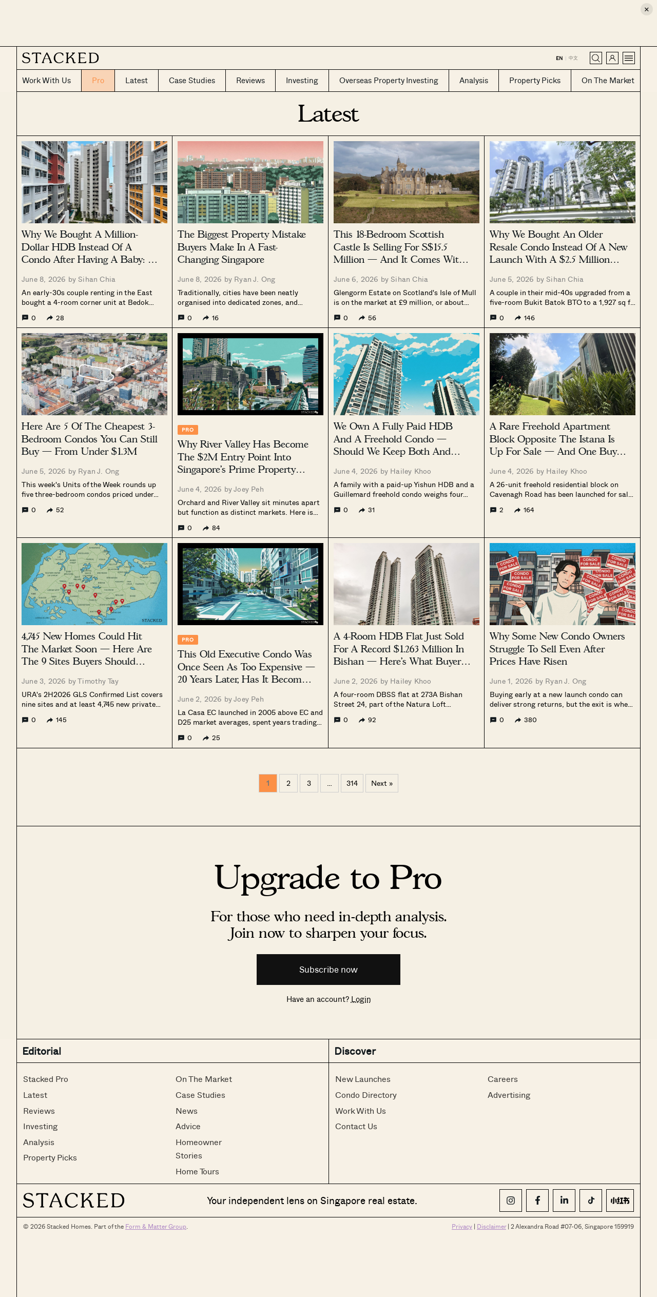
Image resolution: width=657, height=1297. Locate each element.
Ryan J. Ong (254, 279)
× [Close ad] (646, 9)
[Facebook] (537, 1200)
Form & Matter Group (155, 1226)
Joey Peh (249, 488)
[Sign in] (612, 58)
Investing (40, 1126)
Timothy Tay (98, 680)
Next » (382, 783)
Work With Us (360, 1110)
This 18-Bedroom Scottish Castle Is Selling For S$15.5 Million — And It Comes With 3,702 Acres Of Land (399, 253)
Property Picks (50, 1157)
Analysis (38, 1142)
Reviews (39, 1110)
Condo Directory (366, 1094)
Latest (35, 1094)
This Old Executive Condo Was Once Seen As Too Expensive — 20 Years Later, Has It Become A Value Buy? (246, 673)
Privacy (462, 1226)
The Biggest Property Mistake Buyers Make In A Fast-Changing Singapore (242, 246)
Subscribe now (328, 969)
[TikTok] (590, 1200)
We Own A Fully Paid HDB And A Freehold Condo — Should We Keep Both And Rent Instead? (393, 445)
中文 (573, 57)
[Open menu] (629, 58)
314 (352, 783)
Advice (188, 1126)
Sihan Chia (96, 279)
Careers (503, 1079)
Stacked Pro (45, 1079)
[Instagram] (510, 1200)
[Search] (596, 58)
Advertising (509, 1094)
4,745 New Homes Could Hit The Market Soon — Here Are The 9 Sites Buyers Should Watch (87, 655)
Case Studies (200, 1094)
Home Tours (197, 1171)
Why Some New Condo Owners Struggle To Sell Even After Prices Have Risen (557, 648)
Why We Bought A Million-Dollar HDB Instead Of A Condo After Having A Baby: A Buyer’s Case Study (88, 253)
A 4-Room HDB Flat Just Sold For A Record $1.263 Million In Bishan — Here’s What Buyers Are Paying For (399, 655)
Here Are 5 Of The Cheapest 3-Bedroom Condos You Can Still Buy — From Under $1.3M (90, 438)
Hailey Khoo (410, 471)
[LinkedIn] (564, 1200)
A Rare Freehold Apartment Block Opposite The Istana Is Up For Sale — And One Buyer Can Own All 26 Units (557, 445)
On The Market (204, 1079)
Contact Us (356, 1126)
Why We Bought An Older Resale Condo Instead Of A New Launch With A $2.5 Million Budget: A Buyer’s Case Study (558, 253)
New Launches (363, 1079)
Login (361, 998)
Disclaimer (491, 1226)
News (187, 1110)
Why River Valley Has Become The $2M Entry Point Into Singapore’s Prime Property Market (243, 463)
